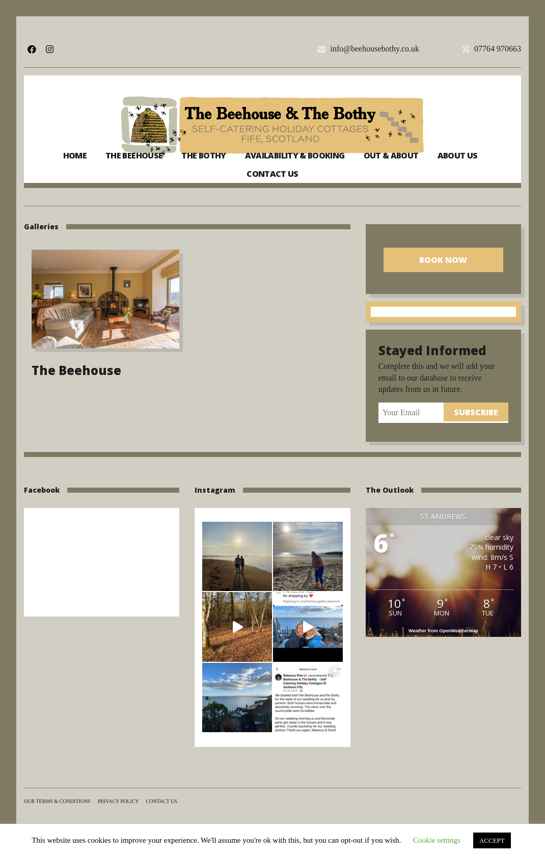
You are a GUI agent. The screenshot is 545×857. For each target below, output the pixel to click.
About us (458, 155)
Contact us (272, 173)
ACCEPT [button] (492, 840)
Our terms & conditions (57, 801)
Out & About (391, 155)
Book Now (443, 259)
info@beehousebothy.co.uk (374, 49)
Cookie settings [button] (436, 840)
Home (75, 155)
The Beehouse (133, 155)
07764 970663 (497, 49)
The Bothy (203, 155)
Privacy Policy (118, 801)
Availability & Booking (295, 155)
